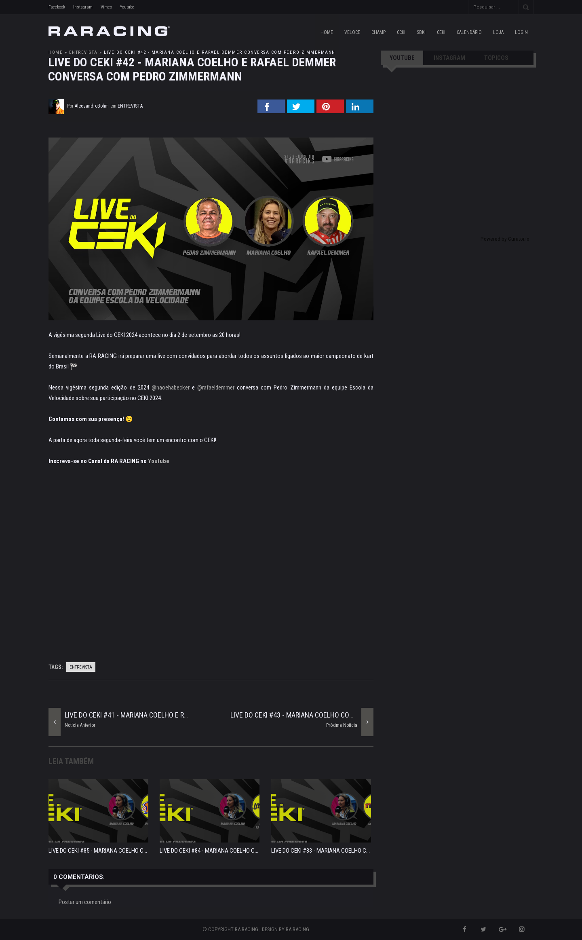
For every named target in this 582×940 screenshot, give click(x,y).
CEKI (441, 32)
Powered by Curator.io (505, 238)
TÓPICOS (496, 57)
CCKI (401, 32)
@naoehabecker (171, 387)
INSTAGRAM (449, 57)
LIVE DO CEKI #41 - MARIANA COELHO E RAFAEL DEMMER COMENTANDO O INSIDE (182, 715)
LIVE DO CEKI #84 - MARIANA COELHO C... (209, 850)
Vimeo (106, 7)
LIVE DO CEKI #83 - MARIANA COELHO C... (320, 850)
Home (327, 32)
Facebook (56, 7)
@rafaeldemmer (215, 387)
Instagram (83, 7)
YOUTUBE (402, 57)
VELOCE (352, 32)
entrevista (83, 52)
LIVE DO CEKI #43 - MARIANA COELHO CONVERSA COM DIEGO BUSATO (331, 715)
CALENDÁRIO (469, 32)
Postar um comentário (85, 902)
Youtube (127, 7)
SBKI (421, 32)
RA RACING (297, 929)
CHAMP (378, 32)
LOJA (498, 32)
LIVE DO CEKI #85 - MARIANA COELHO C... (97, 850)
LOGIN (521, 32)
